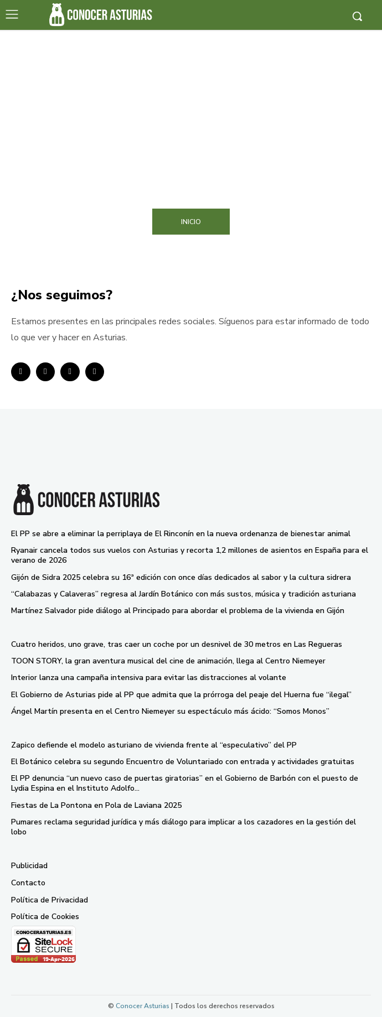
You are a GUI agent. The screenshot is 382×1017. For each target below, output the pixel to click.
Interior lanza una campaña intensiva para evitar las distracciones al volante (148, 677)
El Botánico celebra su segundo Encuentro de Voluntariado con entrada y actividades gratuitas (182, 761)
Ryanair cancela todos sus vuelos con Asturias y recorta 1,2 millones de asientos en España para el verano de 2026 (189, 555)
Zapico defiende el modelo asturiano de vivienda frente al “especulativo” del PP (154, 745)
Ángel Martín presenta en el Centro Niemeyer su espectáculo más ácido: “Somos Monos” (170, 711)
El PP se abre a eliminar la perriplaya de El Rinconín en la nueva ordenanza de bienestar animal (180, 533)
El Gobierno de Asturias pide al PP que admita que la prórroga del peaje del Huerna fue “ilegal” (181, 694)
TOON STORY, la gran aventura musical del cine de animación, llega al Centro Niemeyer (168, 661)
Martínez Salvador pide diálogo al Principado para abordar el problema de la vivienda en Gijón (177, 610)
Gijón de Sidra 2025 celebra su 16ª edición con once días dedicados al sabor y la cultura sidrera (181, 577)
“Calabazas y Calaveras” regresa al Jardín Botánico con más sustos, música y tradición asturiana (183, 594)
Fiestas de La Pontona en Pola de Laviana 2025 (96, 805)
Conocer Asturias (142, 1006)
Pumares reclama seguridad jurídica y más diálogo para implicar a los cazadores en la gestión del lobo (183, 827)
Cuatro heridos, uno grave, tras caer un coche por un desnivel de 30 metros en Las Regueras (176, 644)
